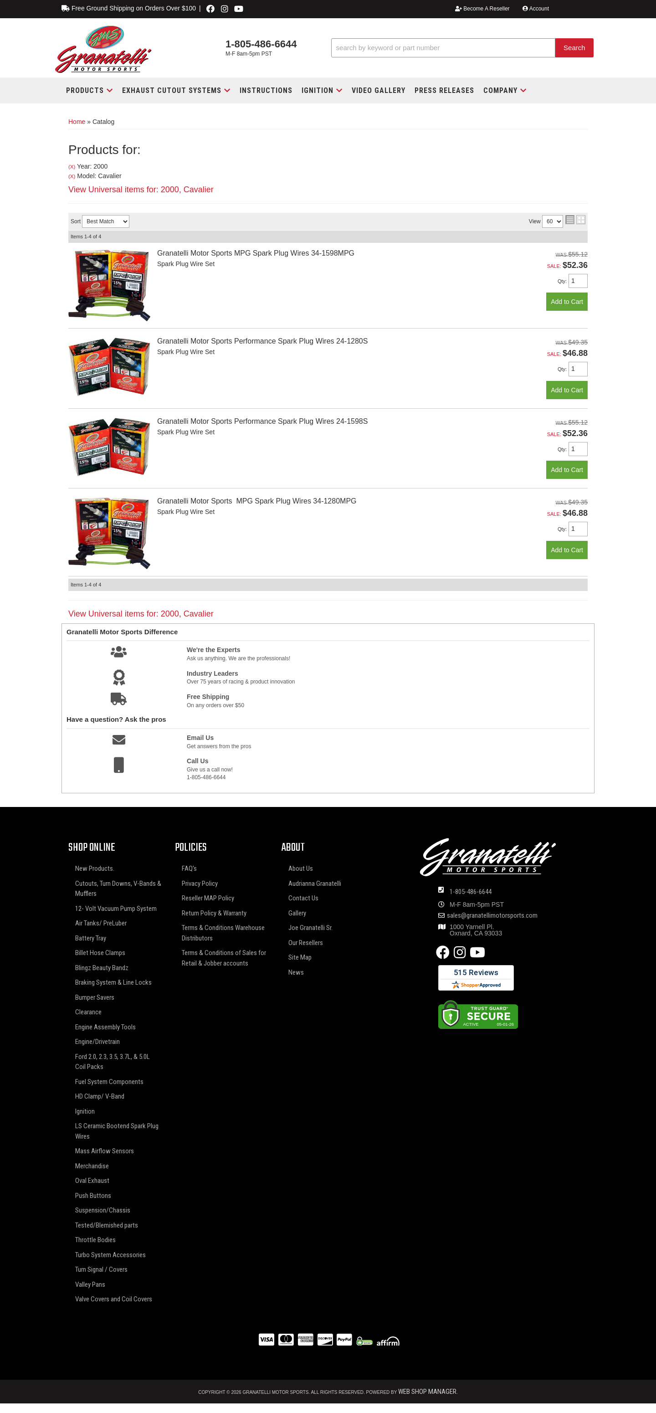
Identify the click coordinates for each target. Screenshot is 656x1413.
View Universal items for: (141, 189)
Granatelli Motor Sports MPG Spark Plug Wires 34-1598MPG (255, 253)
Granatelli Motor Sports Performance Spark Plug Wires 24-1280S (262, 341)
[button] (462, 48)
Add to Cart (567, 301)
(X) (71, 167)
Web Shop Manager (427, 1391)
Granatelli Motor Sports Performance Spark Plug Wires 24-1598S (262, 421)
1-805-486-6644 (471, 892)
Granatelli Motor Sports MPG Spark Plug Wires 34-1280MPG (257, 501)
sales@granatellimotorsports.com (492, 915)
